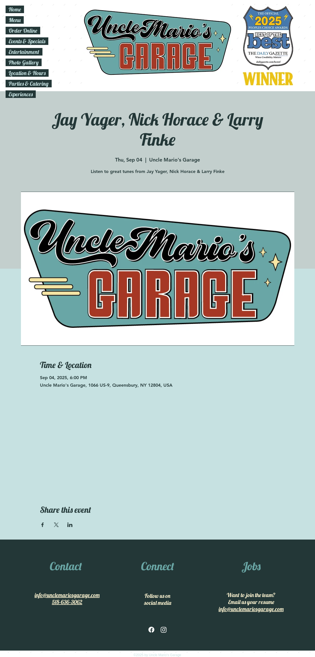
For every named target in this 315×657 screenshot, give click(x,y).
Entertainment (24, 51)
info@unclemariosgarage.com (67, 594)
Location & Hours (27, 72)
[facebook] (151, 630)
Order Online (23, 30)
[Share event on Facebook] (42, 525)
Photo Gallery (24, 62)
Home (15, 9)
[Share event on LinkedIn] (70, 525)
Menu (15, 19)
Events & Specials (27, 41)
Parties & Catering (29, 83)
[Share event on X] (56, 525)
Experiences (21, 94)
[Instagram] (164, 630)
